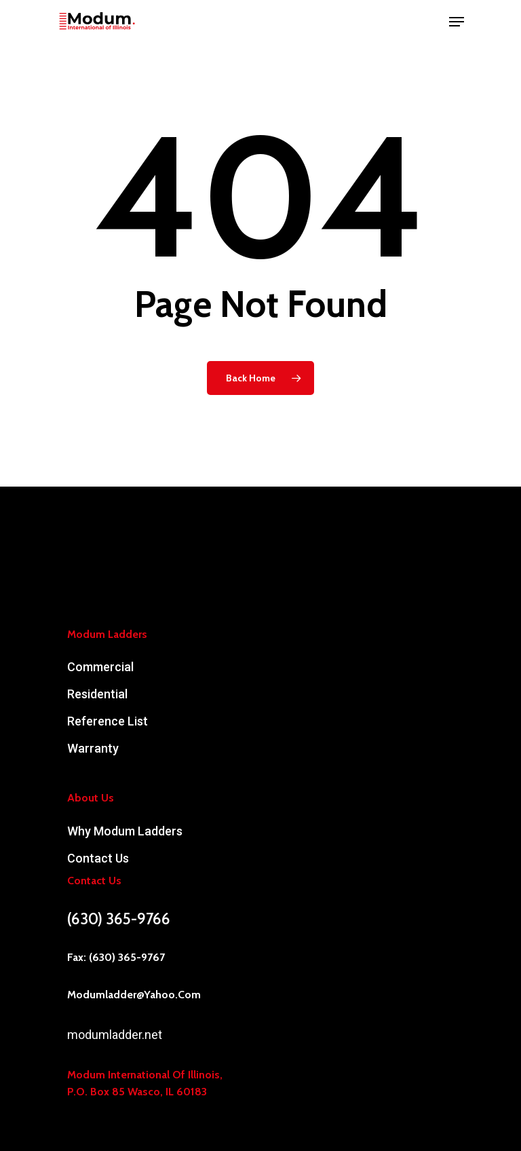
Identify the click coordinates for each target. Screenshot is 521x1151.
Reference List (107, 721)
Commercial (100, 667)
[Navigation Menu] (456, 22)
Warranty (93, 748)
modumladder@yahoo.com (134, 994)
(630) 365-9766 (118, 918)
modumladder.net (114, 1034)
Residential (97, 694)
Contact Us (98, 858)
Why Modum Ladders (124, 831)
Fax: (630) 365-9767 (116, 957)
